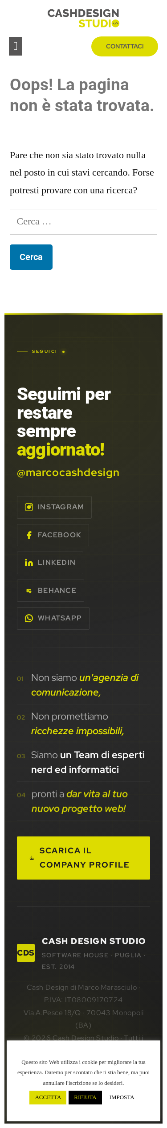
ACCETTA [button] (48, 1097)
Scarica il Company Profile (79, 857)
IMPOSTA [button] (122, 1097)
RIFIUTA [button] (85, 1097)
